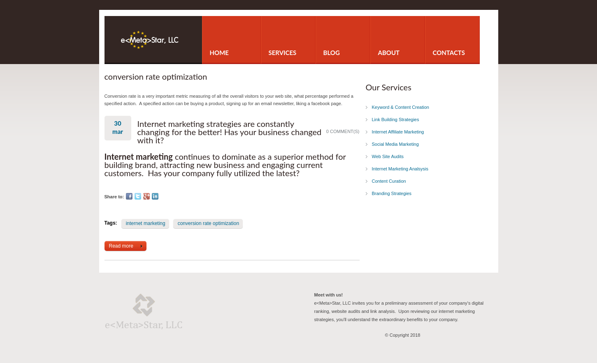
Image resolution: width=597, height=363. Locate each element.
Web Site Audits (388, 156)
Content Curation (389, 181)
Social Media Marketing (395, 144)
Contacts (449, 52)
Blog (331, 52)
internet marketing (145, 223)
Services (283, 52)
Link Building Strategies (395, 119)
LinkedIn (155, 196)
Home (219, 52)
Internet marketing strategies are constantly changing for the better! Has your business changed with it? (229, 132)
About (389, 52)
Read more (127, 246)
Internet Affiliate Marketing (398, 131)
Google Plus (146, 196)
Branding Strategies (392, 193)
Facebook (129, 196)
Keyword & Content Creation (400, 107)
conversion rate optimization (208, 223)
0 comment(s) (343, 131)
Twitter (138, 196)
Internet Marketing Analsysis (400, 168)
